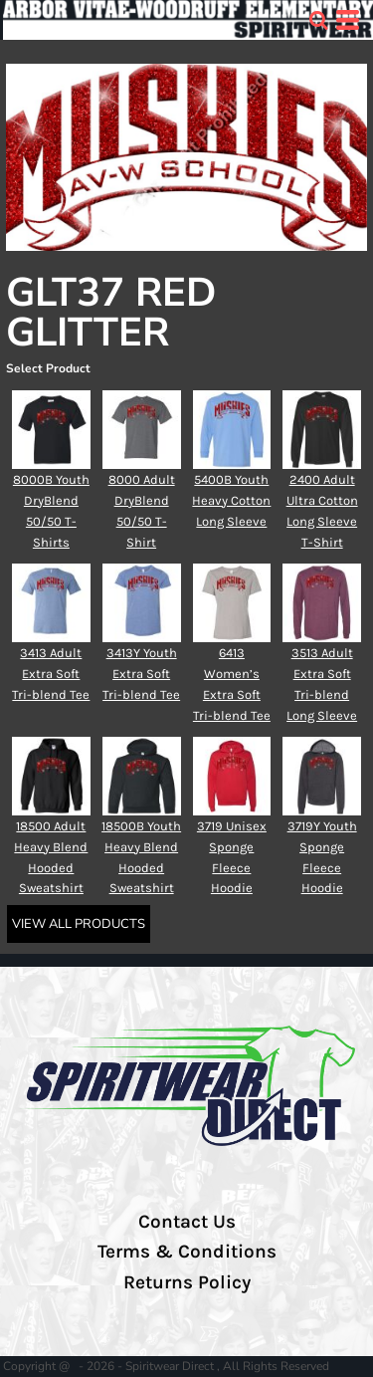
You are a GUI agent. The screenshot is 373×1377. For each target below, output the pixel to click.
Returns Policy (187, 1282)
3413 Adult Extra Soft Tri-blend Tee (51, 673)
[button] (318, 20)
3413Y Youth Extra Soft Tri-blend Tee (141, 673)
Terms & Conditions (187, 1251)
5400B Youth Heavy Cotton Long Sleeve (231, 500)
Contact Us (187, 1222)
